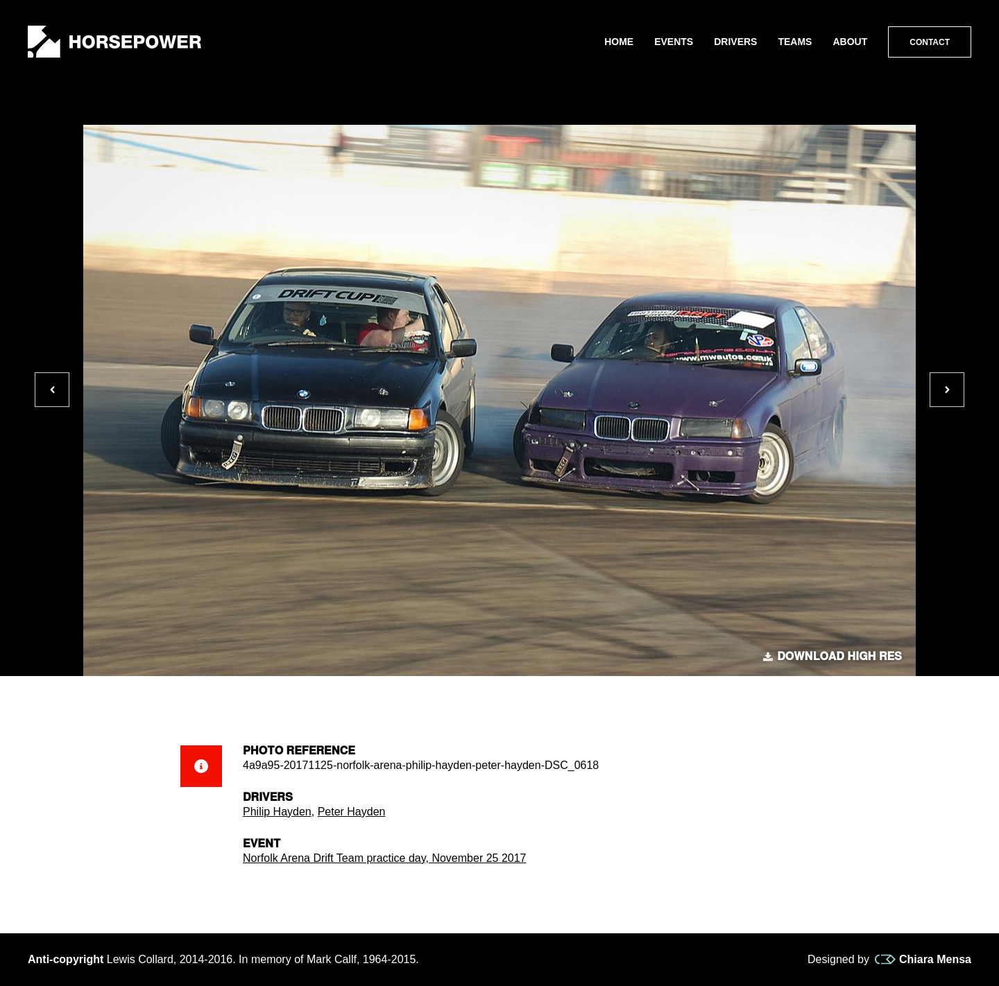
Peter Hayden (352, 812)
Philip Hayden (277, 812)
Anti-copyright (65, 959)
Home (618, 41)
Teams (795, 41)
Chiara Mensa (923, 959)
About (849, 41)
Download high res (832, 656)
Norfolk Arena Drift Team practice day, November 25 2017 (385, 858)
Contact (930, 42)
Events (673, 41)
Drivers (735, 41)
